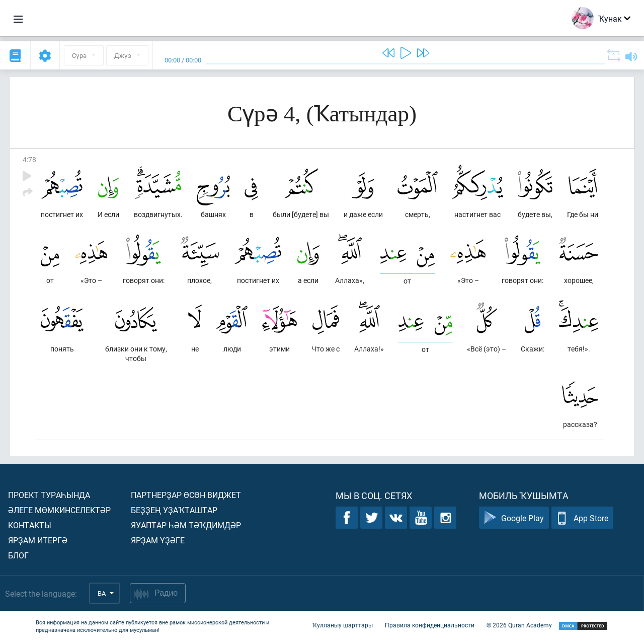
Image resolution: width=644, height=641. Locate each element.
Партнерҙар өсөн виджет (186, 494)
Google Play (514, 518)
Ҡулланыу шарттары (342, 625)
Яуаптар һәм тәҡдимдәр (186, 525)
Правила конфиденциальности (429, 625)
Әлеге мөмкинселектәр (59, 510)
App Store (582, 518)
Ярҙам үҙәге (158, 540)
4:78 (29, 159)
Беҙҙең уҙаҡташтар (174, 510)
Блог (18, 555)
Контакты (29, 525)
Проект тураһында (49, 494)
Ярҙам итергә (37, 540)
